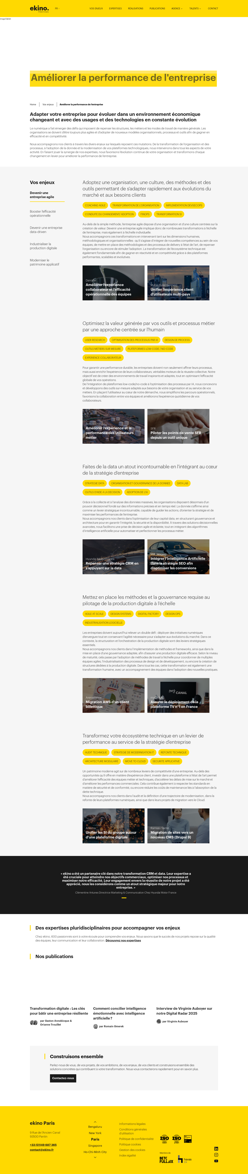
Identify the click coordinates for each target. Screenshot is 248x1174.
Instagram (216, 1155)
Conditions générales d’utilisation (133, 1131)
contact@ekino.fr (42, 1150)
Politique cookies (130, 1144)
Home (33, 104)
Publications (157, 8)
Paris (95, 1139)
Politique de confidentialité (136, 1139)
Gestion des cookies (132, 1150)
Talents (194, 8)
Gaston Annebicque (57, 1026)
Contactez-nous (63, 1078)
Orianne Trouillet (50, 1030)
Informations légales (132, 1124)
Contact (213, 8)
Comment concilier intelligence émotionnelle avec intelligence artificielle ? (119, 1019)
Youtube (216, 1161)
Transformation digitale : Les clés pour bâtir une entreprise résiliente (59, 1017)
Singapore (95, 1146)
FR (57, 8)
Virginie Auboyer (177, 1027)
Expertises (115, 8)
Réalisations (135, 8)
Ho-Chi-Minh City (95, 1152)
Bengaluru (95, 1127)
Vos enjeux (96, 8)
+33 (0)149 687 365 (43, 1145)
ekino (39, 8)
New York (95, 1133)
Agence (175, 8)
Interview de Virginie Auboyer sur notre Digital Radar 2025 (184, 1017)
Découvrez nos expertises (123, 941)
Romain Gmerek (114, 1032)
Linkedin (216, 1149)
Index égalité (127, 1155)
